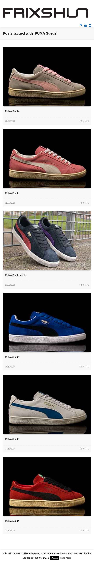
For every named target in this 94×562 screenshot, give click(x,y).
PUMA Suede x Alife (15, 275)
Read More (65, 558)
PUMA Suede (12, 111)
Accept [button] (55, 558)
